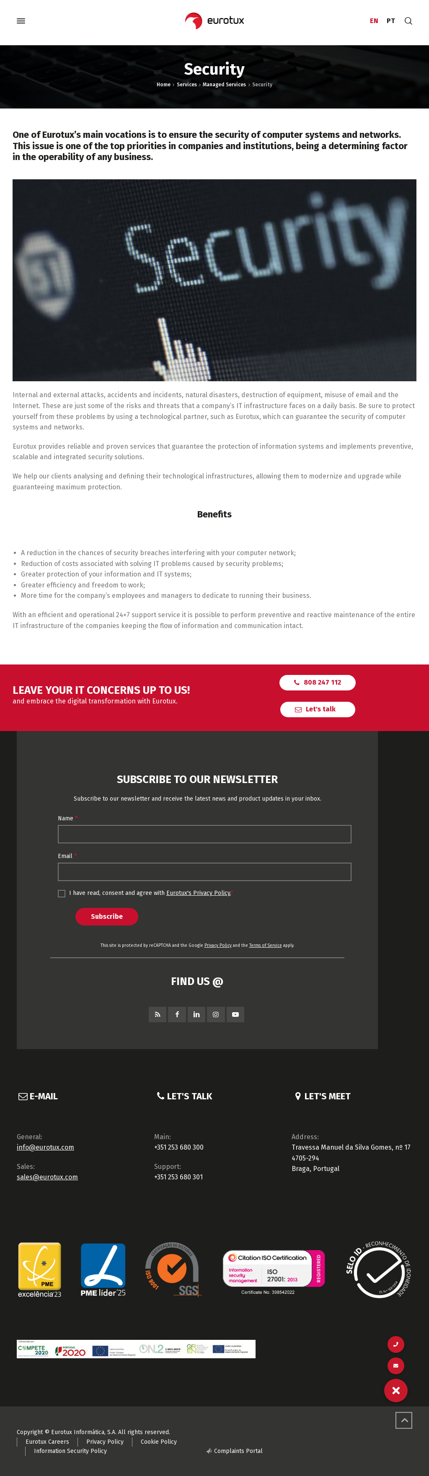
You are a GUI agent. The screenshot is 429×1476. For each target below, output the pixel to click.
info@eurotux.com (45, 1147)
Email (67, 856)
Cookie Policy (159, 1441)
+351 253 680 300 (179, 1147)
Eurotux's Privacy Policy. (198, 893)
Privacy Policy (218, 945)
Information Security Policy (70, 1451)
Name (68, 818)
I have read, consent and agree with (145, 893)
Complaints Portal (238, 1451)
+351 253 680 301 (178, 1177)
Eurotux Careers (47, 1441)
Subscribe (107, 916)
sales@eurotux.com (47, 1177)
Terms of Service (265, 945)
